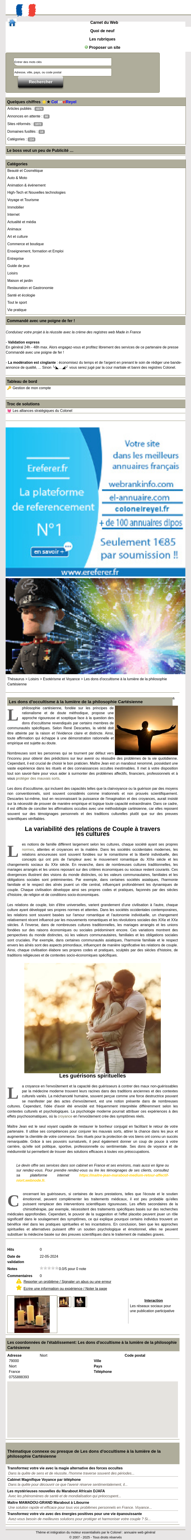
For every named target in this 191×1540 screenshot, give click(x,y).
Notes (12, 1269)
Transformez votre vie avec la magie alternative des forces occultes (65, 1468)
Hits (10, 1249)
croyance (65, 1116)
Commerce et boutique (25, 244)
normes (28, 849)
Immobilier (15, 207)
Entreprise (15, 258)
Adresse (14, 1355)
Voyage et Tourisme (23, 200)
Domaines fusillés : (26, 132)
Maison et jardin (20, 281)
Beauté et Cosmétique (25, 171)
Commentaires (19, 1276)
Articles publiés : (25, 109)
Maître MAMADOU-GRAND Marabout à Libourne (48, 1502)
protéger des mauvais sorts (37, 778)
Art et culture (17, 236)
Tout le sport (17, 302)
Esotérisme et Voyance (61, 679)
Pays (98, 1366)
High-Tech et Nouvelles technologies (36, 192)
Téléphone (103, 1372)
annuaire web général (139, 1532)
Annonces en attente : (28, 116)
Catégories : (21, 139)
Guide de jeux (18, 266)
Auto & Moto (17, 178)
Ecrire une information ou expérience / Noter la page (65, 1289)
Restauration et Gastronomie (30, 288)
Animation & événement (26, 185)
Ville (97, 1361)
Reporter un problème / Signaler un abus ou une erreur (67, 1282)
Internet (13, 214)
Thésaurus (15, 679)
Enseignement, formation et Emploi (35, 251)
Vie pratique (16, 310)
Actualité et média (21, 222)
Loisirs (12, 273)
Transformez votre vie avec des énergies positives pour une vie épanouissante (74, 1514)
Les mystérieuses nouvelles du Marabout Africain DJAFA (56, 1491)
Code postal (135, 1355)
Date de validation (15, 1259)
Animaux (14, 229)
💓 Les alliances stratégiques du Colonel (39, 411)
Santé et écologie (21, 295)
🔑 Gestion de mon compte (29, 388)
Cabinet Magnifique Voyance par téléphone (44, 1480)
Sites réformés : (25, 124)
